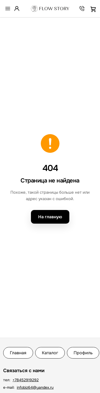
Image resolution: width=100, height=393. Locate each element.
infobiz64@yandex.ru (35, 387)
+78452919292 (26, 380)
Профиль (83, 353)
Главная (18, 353)
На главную (50, 217)
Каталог (50, 353)
